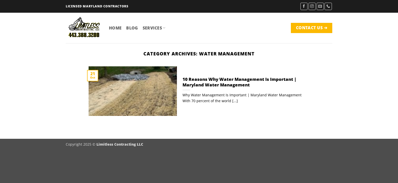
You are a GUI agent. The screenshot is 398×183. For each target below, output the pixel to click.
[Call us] (328, 6)
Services (154, 28)
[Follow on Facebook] (304, 6)
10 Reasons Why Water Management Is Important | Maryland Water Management (239, 82)
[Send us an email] (320, 6)
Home (115, 28)
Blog (132, 28)
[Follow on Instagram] (312, 6)
